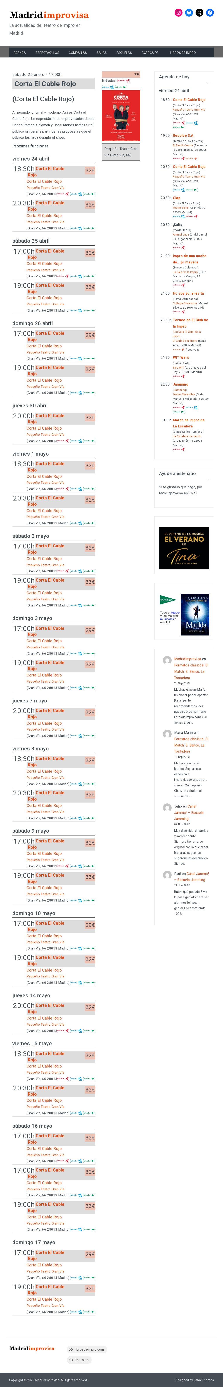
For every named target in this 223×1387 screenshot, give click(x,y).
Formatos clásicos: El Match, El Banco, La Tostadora (191, 671)
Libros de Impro (183, 53)
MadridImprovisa (187, 659)
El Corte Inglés (89, 194)
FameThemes (204, 1380)
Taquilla (192, 158)
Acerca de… (151, 53)
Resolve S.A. (183, 135)
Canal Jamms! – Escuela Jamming (189, 812)
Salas (102, 53)
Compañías (78, 53)
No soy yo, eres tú (188, 293)
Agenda (20, 53)
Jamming (180, 384)
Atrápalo (63, 194)
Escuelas (124, 53)
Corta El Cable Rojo (44, 181)
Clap (176, 198)
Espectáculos (47, 53)
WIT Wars (181, 357)
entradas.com (76, 194)
